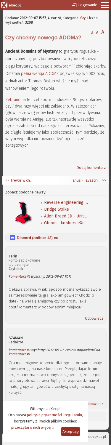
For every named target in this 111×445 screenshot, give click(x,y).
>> (103, 180)
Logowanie (87, 5)
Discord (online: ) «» (37, 238)
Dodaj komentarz (91, 167)
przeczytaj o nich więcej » (32, 427)
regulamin (73, 415)
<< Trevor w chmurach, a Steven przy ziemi (20, 180)
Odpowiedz (94, 318)
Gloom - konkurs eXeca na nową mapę (66, 222)
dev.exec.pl (97, 437)
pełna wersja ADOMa (40, 73)
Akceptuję (70, 431)
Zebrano (12, 99)
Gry (83, 18)
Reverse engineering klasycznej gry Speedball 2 (66, 202)
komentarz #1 (19, 276)
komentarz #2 (19, 350)
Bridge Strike (56, 209)
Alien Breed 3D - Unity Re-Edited (66, 216)
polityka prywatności (44, 415)
